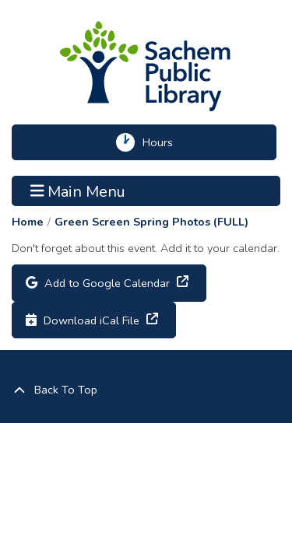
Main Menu (78, 190)
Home (28, 221)
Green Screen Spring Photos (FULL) (151, 221)
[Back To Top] (146, 390)
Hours (164, 142)
